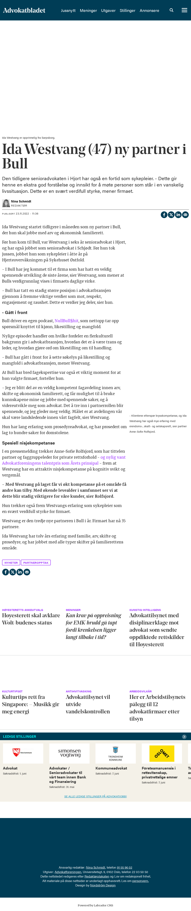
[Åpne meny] (184, 10)
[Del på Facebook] (164, 214)
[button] (185, 737)
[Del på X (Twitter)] (171, 214)
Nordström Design (103, 885)
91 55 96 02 (124, 867)
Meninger (92, 10)
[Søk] (171, 10)
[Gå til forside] (31, 10)
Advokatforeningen (68, 872)
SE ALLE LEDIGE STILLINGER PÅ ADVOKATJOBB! (95, 796)
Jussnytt (72, 10)
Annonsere (153, 10)
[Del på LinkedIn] (178, 214)
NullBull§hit (67, 320)
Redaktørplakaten (96, 876)
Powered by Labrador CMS (95, 905)
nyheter (11, 562)
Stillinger (131, 10)
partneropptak (35, 562)
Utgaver (112, 10)
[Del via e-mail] (185, 214)
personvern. (140, 880)
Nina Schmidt (95, 867)
